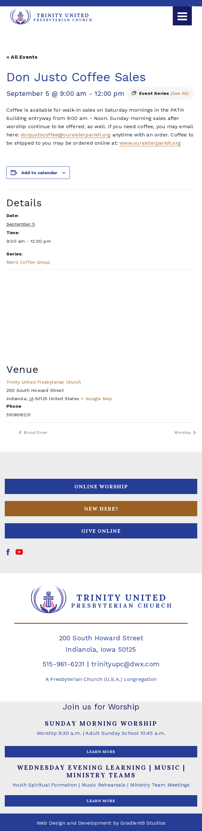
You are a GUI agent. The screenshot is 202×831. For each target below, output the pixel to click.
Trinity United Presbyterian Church (43, 382)
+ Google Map (96, 398)
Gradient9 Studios (142, 823)
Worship (183, 432)
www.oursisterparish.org (150, 143)
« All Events (22, 57)
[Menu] (182, 15)
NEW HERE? (101, 508)
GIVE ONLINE (101, 531)
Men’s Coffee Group (28, 262)
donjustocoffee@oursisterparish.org (66, 135)
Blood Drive (35, 432)
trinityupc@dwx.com (125, 664)
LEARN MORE (101, 751)
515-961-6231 (64, 664)
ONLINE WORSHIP (101, 486)
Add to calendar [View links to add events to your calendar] (39, 172)
